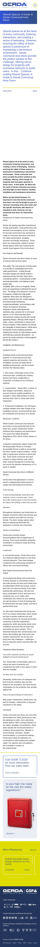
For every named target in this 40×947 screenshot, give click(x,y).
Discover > (10, 833)
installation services (10, 363)
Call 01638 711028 (16, 759)
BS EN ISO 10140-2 (10, 340)
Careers (30, 942)
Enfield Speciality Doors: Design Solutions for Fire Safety (17, 861)
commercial (22, 735)
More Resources (7, 942)
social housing (8, 733)
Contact (35, 942)
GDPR (24, 942)
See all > (33, 850)
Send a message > (12, 773)
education (19, 733)
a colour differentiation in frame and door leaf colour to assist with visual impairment (18, 398)
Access (14, 942)
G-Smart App (29, 462)
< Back (34, 91)
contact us (20, 745)
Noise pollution (21, 325)
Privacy (19, 942)
